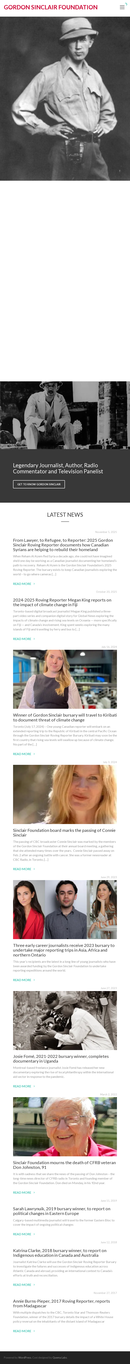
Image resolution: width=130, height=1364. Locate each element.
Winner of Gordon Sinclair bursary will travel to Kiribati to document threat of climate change (65, 717)
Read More (24, 583)
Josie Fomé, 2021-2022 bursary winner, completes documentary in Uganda (61, 1059)
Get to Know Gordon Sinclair (39, 484)
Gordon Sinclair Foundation (51, 7)
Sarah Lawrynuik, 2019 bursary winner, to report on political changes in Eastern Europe (61, 1211)
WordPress (24, 1357)
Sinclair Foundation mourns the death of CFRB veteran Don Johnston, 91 (64, 1165)
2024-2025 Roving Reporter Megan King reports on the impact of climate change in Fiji (62, 602)
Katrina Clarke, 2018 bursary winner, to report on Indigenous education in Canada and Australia (59, 1253)
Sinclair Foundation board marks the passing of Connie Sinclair (64, 833)
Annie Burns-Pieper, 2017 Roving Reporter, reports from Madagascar (61, 1303)
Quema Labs (60, 1357)
